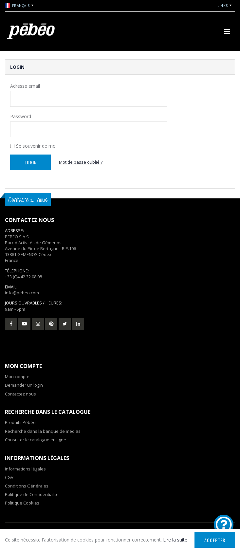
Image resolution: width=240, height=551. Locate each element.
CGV (9, 477)
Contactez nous (20, 394)
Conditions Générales (26, 486)
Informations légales (25, 469)
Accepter (214, 540)
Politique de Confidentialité (32, 494)
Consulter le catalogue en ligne (35, 440)
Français (17, 5)
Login (31, 162)
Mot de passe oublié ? (80, 162)
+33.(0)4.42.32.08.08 (23, 277)
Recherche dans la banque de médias (43, 431)
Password (20, 116)
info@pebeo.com (22, 293)
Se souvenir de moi (36, 146)
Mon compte (17, 376)
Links (222, 5)
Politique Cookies (22, 503)
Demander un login (24, 385)
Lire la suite (175, 540)
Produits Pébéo (20, 422)
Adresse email (25, 86)
